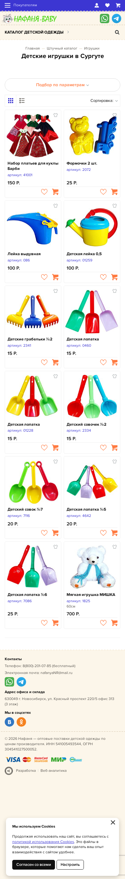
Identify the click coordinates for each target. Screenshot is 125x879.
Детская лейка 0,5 (84, 253)
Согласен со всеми (33, 864)
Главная (32, 48)
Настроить (70, 864)
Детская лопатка (83, 339)
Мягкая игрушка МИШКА (91, 594)
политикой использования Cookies (43, 842)
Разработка (26, 770)
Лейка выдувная (24, 253)
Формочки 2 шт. (82, 163)
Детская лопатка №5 (86, 509)
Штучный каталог (62, 48)
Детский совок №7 (25, 509)
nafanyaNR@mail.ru (57, 673)
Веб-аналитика (54, 770)
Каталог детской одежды (34, 32)
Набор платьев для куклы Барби (33, 166)
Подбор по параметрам (62, 84)
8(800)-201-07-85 (37, 666)
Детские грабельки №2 (30, 339)
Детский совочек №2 (86, 424)
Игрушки (92, 48)
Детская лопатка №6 (27, 594)
